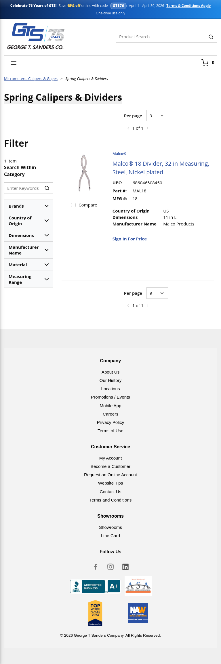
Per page (133, 115)
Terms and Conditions (110, 499)
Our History (111, 380)
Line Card (110, 535)
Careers (110, 414)
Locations (110, 388)
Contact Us (110, 491)
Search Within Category (20, 170)
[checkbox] (73, 205)
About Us (110, 372)
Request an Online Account (110, 474)
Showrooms (110, 527)
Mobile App (110, 405)
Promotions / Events (110, 397)
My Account (110, 458)
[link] (128, 128)
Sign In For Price (130, 239)
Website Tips (110, 483)
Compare (88, 205)
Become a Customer (110, 466)
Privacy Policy (110, 422)
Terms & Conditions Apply (188, 5)
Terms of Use (110, 430)
